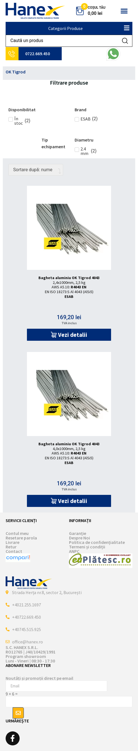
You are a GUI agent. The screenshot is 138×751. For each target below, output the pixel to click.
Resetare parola (21, 538)
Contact (14, 551)
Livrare (12, 542)
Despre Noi (79, 538)
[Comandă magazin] (35, 170)
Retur (11, 547)
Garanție (77, 533)
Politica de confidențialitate (97, 542)
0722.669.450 (37, 53)
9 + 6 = (12, 694)
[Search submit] (125, 41)
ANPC (74, 551)
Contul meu (17, 533)
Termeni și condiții (87, 547)
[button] (124, 11)
